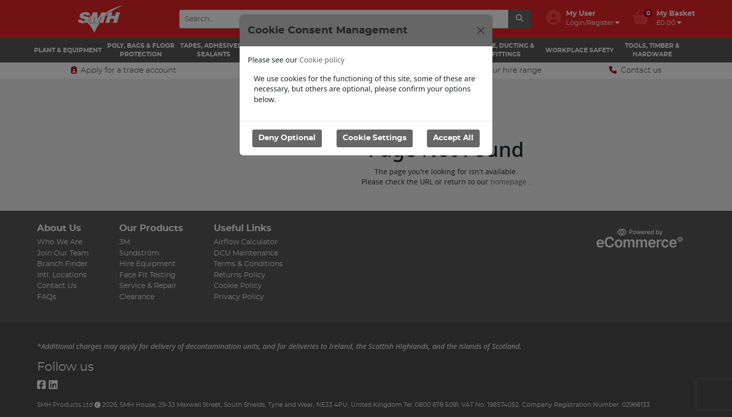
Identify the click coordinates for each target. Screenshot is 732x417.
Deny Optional (287, 138)
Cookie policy (322, 60)
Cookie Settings (374, 138)
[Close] (480, 30)
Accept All (453, 138)
